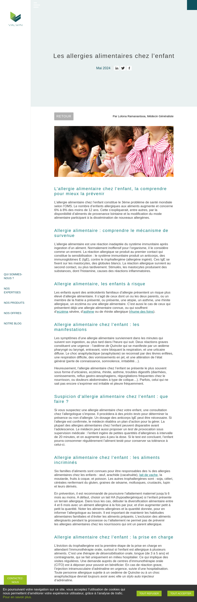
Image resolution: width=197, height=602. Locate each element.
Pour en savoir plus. (17, 597)
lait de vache (148, 475)
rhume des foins (141, 311)
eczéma (62, 311)
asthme (88, 311)
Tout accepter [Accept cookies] (180, 593)
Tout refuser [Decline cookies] (149, 593)
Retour (63, 116)
